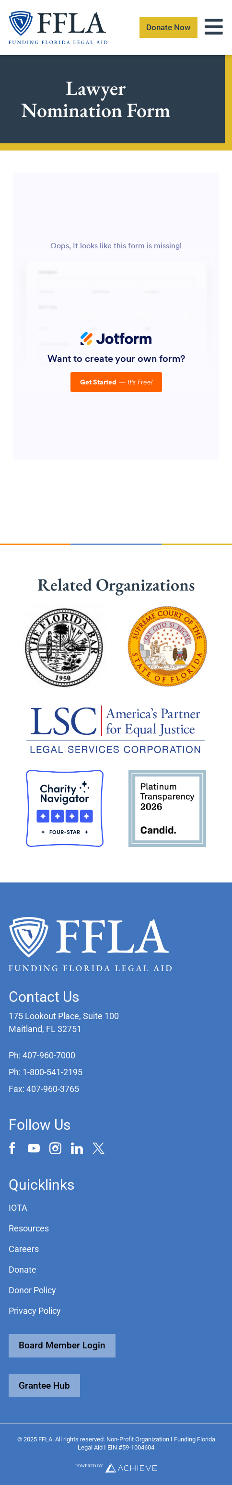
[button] (42, 1055)
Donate (22, 1270)
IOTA (18, 1208)
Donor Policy (32, 1290)
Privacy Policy (35, 1311)
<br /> (116, 316)
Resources (29, 1228)
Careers (24, 1249)
